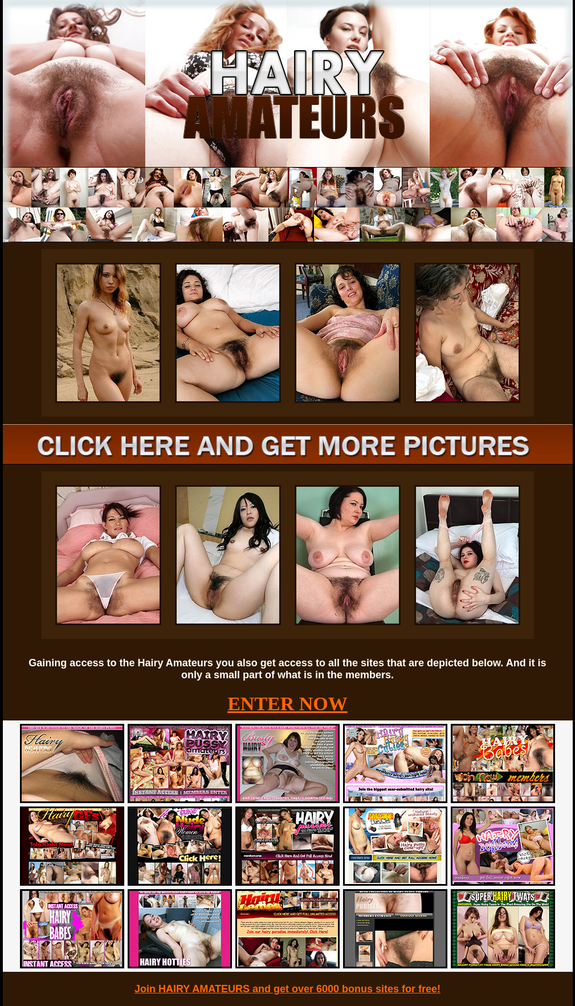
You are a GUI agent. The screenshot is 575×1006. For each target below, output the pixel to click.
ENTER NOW (287, 703)
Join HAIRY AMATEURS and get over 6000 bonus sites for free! (287, 989)
